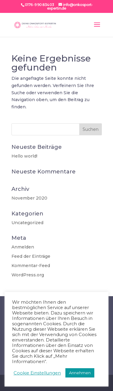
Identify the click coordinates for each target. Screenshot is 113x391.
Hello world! (24, 156)
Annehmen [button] (80, 372)
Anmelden (22, 247)
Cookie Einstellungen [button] (37, 373)
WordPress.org (27, 275)
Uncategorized (27, 222)
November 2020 (29, 198)
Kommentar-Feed (30, 265)
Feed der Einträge (30, 256)
